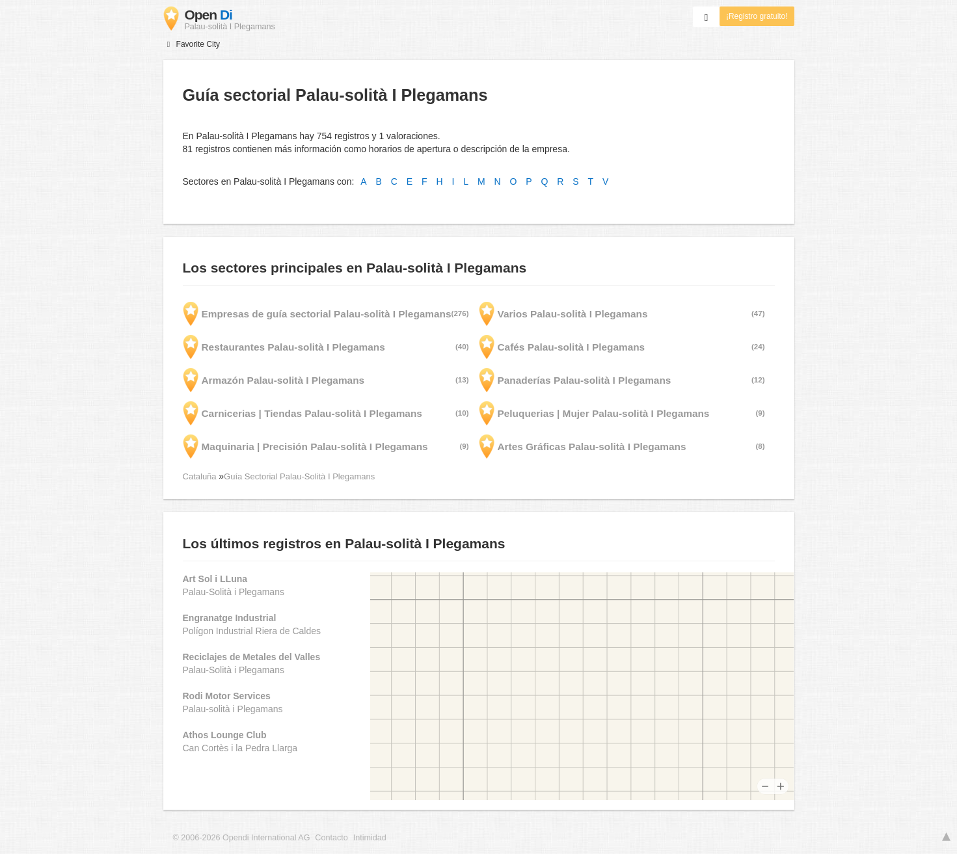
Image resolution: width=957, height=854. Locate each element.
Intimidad (369, 837)
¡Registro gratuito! (757, 16)
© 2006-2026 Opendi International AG (241, 837)
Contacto (331, 837)
